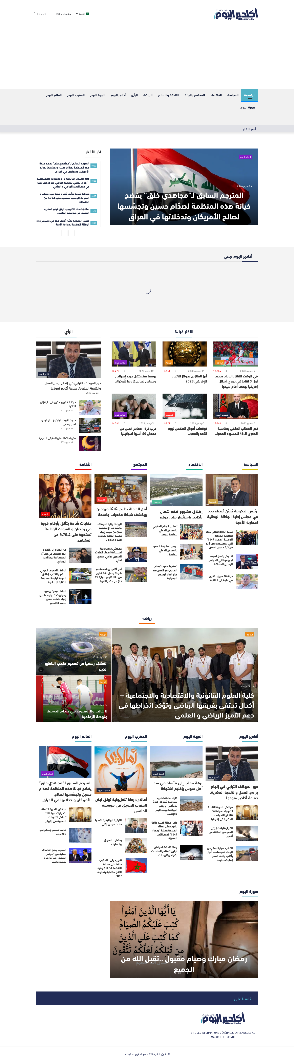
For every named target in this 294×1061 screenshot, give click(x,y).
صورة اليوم (247, 107)
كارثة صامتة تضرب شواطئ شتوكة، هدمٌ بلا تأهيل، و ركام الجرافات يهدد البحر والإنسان (165, 805)
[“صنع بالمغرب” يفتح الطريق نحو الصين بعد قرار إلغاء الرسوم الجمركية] (191, 571)
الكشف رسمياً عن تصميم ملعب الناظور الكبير (76, 665)
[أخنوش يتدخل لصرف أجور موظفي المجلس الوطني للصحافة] (247, 561)
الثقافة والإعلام (168, 95)
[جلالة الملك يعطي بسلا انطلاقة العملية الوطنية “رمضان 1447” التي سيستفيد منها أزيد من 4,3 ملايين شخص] (247, 537)
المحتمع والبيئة (195, 95)
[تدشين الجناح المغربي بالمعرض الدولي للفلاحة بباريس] (191, 531)
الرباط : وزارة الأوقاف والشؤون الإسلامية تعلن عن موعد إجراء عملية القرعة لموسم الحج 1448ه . (110, 531)
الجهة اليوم (97, 95)
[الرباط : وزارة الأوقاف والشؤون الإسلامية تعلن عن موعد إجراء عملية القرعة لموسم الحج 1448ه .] (136, 529)
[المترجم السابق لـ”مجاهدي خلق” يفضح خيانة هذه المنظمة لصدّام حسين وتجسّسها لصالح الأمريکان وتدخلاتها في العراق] (184, 187)
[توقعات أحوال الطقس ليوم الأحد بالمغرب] (185, 406)
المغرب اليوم (76, 95)
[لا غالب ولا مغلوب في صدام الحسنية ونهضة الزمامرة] (73, 698)
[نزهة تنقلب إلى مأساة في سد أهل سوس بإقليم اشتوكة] (176, 762)
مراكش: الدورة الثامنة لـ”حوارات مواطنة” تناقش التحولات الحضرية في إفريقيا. (220, 813)
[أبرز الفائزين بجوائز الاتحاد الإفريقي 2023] (185, 354)
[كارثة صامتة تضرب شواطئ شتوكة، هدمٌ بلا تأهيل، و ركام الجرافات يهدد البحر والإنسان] (191, 803)
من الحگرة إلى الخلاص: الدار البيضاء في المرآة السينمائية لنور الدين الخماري (53, 555)
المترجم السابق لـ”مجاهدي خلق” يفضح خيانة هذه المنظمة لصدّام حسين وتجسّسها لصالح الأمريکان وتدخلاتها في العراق (184, 205)
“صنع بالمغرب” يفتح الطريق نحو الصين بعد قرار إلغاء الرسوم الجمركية (165, 572)
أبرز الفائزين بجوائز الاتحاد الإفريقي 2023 (189, 378)
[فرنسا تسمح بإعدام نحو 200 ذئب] (80, 835)
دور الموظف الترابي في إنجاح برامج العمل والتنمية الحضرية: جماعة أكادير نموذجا (72, 385)
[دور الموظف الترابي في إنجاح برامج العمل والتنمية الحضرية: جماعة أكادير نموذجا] (68, 359)
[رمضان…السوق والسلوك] (136, 845)
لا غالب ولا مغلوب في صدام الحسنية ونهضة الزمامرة (77, 713)
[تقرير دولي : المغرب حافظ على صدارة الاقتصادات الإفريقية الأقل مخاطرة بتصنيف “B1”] (136, 865)
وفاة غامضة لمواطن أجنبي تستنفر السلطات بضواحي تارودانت (164, 851)
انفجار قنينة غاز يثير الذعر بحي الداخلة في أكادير (221, 831)
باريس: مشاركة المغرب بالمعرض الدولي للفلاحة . (164, 550)
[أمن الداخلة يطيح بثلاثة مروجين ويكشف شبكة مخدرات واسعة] (120, 489)
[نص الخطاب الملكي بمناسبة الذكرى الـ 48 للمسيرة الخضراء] (235, 406)
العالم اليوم (54, 95)
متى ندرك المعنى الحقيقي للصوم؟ (57, 437)
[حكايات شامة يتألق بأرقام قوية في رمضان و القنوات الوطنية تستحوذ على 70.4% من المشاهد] (65, 496)
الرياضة (147, 95)
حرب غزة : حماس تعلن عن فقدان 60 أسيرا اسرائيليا (138, 431)
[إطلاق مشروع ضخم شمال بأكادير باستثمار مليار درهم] (176, 490)
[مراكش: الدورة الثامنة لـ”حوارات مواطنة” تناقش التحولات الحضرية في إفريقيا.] (247, 812)
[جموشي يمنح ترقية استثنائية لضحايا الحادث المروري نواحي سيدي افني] (136, 554)
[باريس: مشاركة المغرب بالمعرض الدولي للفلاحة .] (191, 551)
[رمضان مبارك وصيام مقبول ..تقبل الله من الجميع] (184, 939)
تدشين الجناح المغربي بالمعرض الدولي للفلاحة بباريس (165, 530)
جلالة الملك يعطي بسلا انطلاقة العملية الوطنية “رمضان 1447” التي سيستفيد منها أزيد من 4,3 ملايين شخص (219, 539)
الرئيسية (249, 95)
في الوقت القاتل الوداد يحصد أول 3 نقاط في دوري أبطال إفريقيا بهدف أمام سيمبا (236, 380)
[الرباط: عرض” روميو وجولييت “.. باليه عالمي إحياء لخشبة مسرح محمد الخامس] (80, 596)
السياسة (232, 95)
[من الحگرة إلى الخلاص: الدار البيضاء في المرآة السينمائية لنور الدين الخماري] (80, 555)
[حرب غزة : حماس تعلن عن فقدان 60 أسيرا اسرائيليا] (134, 406)
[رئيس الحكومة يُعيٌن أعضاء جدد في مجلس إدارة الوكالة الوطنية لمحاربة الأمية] (232, 490)
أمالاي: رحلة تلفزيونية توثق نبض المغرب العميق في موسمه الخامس (121, 804)
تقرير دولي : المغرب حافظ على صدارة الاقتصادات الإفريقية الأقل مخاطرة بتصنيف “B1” (109, 867)
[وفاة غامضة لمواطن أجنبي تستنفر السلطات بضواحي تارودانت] (191, 852)
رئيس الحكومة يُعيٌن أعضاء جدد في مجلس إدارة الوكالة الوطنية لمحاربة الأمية (232, 516)
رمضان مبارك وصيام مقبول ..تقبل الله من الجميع (184, 963)
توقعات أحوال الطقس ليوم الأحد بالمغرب (187, 431)
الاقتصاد (216, 95)
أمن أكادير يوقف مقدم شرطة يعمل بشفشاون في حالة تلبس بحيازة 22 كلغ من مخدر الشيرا (108, 575)
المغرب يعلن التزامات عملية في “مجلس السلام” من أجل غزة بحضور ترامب (54, 855)
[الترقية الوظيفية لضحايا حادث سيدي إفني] (136, 825)
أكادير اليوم (118, 95)
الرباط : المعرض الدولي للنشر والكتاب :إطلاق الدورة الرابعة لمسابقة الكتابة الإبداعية (53, 576)
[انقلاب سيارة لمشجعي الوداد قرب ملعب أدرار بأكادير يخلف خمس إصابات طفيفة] (247, 853)
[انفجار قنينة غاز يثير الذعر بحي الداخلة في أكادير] (247, 833)
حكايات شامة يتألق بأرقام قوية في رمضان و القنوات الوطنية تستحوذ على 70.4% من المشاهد (66, 531)
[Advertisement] (147, 58)
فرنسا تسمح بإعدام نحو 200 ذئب (53, 831)
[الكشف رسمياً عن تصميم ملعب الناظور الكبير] (73, 651)
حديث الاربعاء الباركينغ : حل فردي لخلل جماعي (58, 422)
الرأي (134, 95)
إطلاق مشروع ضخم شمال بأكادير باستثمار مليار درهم (181, 513)
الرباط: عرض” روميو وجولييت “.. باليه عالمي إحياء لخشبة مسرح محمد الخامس (52, 596)
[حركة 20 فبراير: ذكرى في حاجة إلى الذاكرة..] (90, 407)
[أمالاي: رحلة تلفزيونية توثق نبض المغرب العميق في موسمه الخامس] (120, 770)
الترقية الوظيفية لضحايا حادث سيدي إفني (108, 822)
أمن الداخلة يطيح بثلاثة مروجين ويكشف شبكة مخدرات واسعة (122, 511)
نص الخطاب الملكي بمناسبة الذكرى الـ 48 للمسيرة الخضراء (236, 431)
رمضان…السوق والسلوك (113, 842)
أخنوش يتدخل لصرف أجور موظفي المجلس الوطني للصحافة (221, 560)
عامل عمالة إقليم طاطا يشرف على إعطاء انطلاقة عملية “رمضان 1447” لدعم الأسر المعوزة (164, 830)
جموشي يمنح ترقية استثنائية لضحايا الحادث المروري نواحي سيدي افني (108, 554)
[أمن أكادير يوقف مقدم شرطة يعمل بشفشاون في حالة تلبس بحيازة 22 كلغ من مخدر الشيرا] (136, 574)
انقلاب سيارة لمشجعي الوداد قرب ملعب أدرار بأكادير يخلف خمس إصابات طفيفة (220, 853)
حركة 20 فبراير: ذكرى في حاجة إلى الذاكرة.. (58, 404)
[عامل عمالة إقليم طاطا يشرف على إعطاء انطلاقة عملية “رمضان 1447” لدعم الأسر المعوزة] (191, 828)
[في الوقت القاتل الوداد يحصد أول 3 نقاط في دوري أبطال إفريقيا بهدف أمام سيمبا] (235, 354)
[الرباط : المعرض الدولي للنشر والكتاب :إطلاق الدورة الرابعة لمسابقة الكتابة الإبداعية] (80, 576)
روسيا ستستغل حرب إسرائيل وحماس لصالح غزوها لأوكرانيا (135, 378)
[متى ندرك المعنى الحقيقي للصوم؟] (90, 443)
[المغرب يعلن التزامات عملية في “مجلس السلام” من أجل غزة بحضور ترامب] (80, 855)
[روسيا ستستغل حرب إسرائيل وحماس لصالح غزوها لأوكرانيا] (134, 354)
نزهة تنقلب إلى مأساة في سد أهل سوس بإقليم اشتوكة (178, 785)
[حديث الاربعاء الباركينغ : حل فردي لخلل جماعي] (90, 425)
